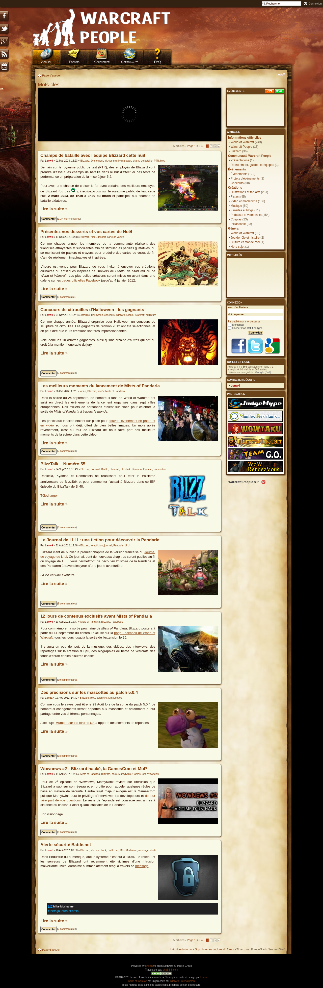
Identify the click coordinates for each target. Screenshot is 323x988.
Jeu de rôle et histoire (245, 237)
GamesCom (139, 774)
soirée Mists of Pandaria (111, 391)
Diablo (129, 315)
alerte (153, 850)
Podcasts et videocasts (246, 215)
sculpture (151, 315)
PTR (156, 160)
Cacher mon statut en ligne (245, 328)
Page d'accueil (51, 75)
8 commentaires (67, 527)
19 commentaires (67, 679)
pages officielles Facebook (81, 280)
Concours (237, 183)
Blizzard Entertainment (183, 981)
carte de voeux (115, 237)
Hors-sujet (238, 246)
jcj (106, 160)
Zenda (48, 697)
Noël (93, 237)
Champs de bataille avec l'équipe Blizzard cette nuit (92, 155)
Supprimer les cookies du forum (214, 949)
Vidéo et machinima (244, 201)
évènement (97, 160)
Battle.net (113, 850)
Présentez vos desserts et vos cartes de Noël (86, 231)
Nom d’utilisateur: (238, 307)
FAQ (157, 62)
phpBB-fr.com (170, 969)
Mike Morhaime (128, 850)
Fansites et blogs (242, 210)
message (144, 850)
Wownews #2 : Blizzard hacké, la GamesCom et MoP (93, 768)
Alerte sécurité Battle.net (65, 844)
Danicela (137, 469)
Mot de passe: (236, 314)
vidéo (83, 391)
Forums (74, 62)
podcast (95, 469)
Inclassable (238, 224)
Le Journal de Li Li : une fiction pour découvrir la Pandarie (99, 540)
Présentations (240, 160)
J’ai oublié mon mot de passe (244, 321)
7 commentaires (67, 373)
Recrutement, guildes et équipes (252, 165)
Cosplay (236, 219)
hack (114, 774)
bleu (162, 160)
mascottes (116, 697)
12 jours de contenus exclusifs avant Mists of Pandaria (96, 616)
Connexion (315, 3)
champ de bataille (142, 160)
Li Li (127, 545)
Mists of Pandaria (90, 621)
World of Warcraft (242, 142)
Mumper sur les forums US (75, 723)
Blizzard (84, 160)
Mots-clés (49, 84)
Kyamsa (147, 469)
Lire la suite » (54, 209)
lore (93, 545)
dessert (101, 237)
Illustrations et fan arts (245, 192)
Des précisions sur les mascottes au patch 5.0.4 (89, 692)
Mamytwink (124, 774)
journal (108, 545)
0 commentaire (66, 297)
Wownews (153, 774)
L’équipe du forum (181, 949)
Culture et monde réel (245, 242)
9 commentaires (67, 603)
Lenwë (49, 160)
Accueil (46, 62)
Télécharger (49, 495)
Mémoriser (236, 324)
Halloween (97, 315)
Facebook (117, 621)
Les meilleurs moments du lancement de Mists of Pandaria (100, 386)
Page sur (195, 145)
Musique (236, 206)
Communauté (130, 62)
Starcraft (140, 315)
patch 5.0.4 (102, 697)
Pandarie (118, 545)
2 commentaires (67, 929)
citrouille (85, 315)
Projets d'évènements (245, 178)
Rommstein (160, 469)
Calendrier (102, 62)
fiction (99, 545)
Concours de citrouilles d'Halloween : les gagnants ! (93, 309)
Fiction (235, 196)
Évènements (239, 174)
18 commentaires (67, 755)
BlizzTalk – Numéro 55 (62, 464)
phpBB (149, 966)
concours (109, 315)
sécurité (95, 850)
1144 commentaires (69, 218)
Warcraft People (241, 146)
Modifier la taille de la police (281, 74)
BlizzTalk (125, 469)
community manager (120, 160)
